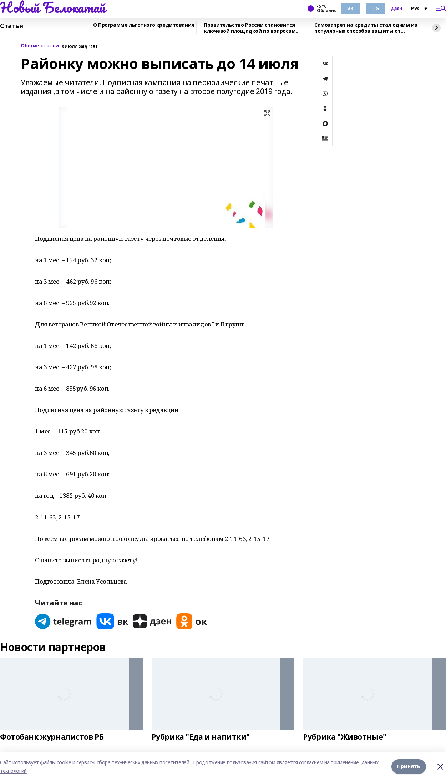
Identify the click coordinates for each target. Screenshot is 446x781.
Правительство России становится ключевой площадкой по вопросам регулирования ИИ (249, 28)
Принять (408, 766)
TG (375, 8)
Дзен (396, 8)
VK (350, 8)
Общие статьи (40, 46)
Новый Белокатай (52, 7)
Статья (11, 26)
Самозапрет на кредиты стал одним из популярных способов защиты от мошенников (365, 28)
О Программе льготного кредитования (143, 25)
